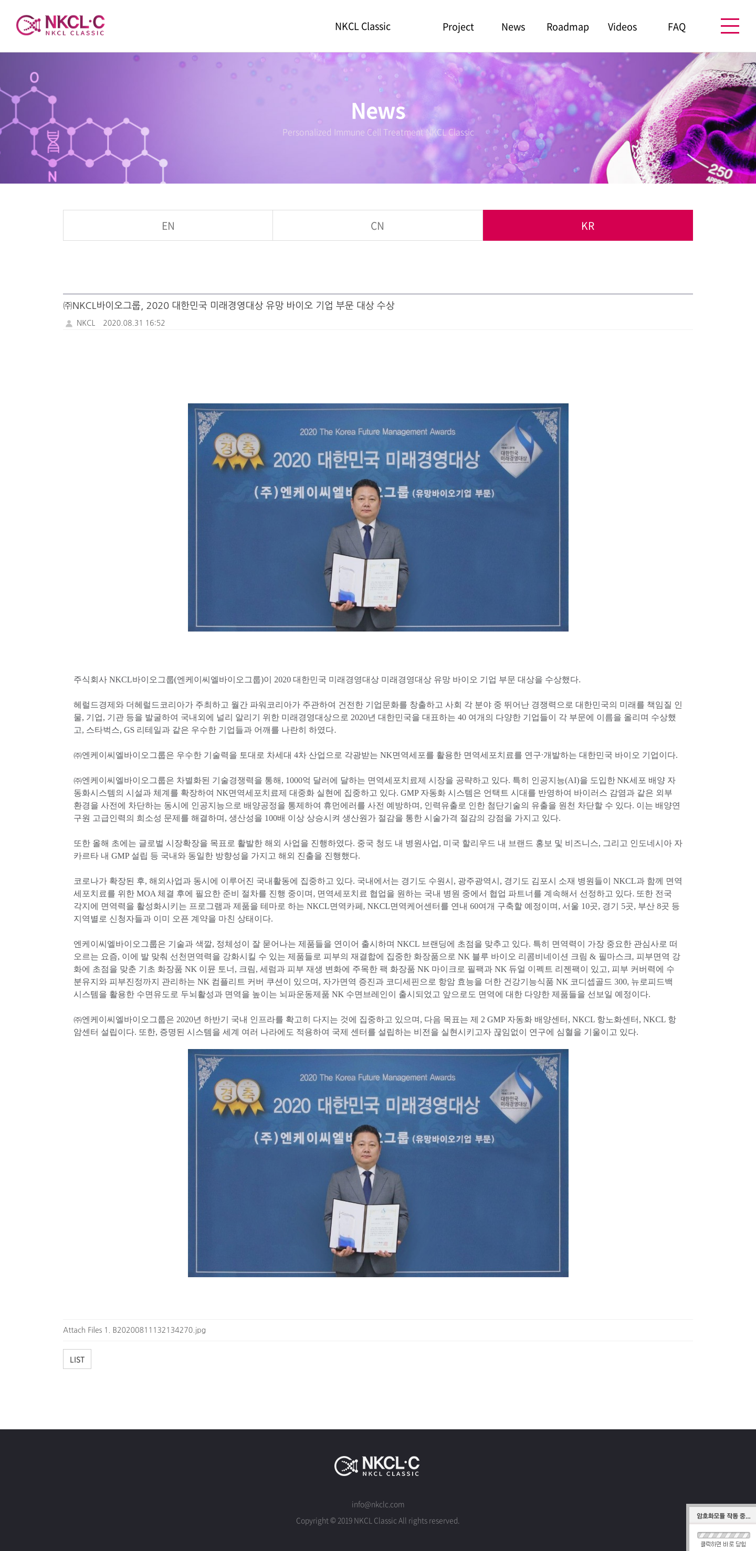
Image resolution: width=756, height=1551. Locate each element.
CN (378, 225)
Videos (622, 26)
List (77, 1359)
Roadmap (568, 26)
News (513, 26)
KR (587, 225)
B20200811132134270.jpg (159, 1330)
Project (458, 26)
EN (168, 225)
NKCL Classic (363, 26)
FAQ (677, 26)
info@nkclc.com (378, 1504)
